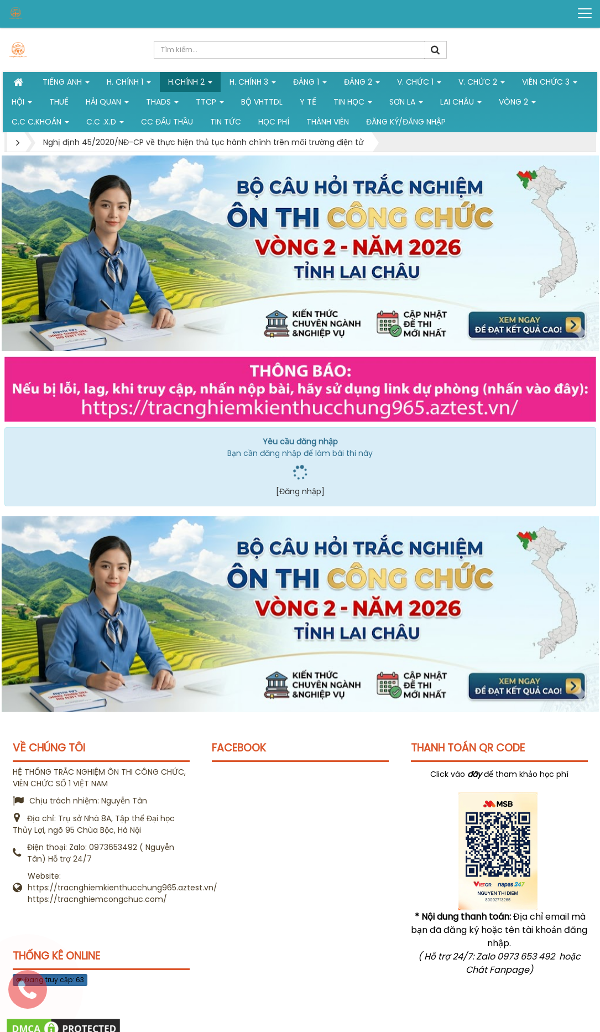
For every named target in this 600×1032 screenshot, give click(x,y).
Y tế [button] (308, 101)
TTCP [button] (210, 104)
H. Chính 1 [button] (129, 84)
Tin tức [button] (225, 121)
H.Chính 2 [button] (190, 84)
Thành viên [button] (327, 121)
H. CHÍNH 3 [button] (252, 84)
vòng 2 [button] (517, 104)
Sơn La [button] (406, 104)
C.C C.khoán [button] (40, 124)
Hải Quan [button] (107, 104)
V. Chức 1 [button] (419, 84)
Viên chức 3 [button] (549, 84)
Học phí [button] (273, 121)
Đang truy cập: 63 (50, 979)
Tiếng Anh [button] (66, 84)
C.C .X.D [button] (105, 124)
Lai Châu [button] (461, 104)
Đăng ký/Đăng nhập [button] (406, 121)
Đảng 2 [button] (362, 84)
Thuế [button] (59, 101)
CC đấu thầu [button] (167, 121)
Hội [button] (22, 104)
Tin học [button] (352, 104)
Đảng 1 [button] (310, 84)
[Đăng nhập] (300, 491)
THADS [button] (162, 104)
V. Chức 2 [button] (481, 84)
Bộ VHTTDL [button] (262, 101)
